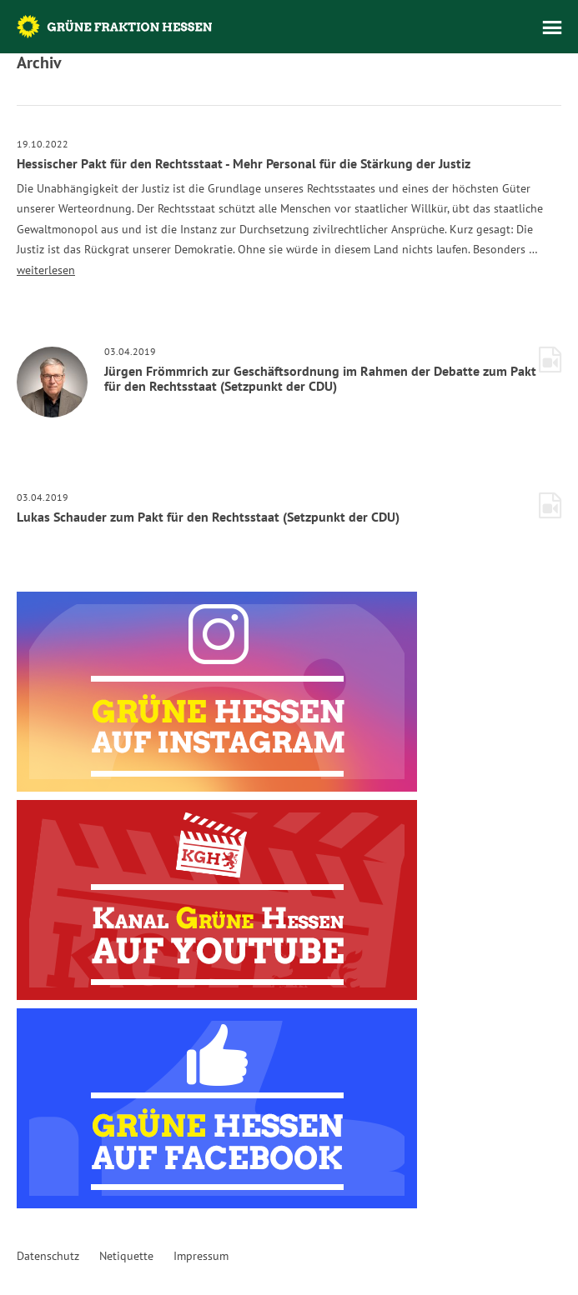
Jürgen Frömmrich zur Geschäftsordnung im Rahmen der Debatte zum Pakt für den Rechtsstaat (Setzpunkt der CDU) (320, 378)
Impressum (201, 1256)
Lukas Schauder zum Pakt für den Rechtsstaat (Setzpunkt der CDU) (208, 516)
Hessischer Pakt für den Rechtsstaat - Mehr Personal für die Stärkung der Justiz (243, 163)
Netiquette (126, 1256)
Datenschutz (48, 1256)
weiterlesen (46, 270)
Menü (552, 27)
